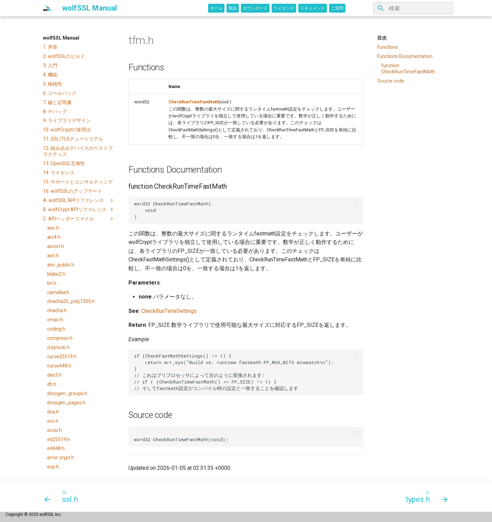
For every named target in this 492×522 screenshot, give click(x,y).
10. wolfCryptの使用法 (67, 129)
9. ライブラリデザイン (67, 120)
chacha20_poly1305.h (71, 301)
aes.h (53, 228)
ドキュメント (312, 8)
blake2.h (56, 274)
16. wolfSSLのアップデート (72, 191)
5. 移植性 (52, 84)
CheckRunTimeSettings (169, 311)
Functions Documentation (405, 56)
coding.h (56, 329)
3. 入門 (50, 65)
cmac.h (55, 319)
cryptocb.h (58, 347)
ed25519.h (58, 439)
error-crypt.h (60, 457)
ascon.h (55, 246)
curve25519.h (62, 356)
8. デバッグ (55, 111)
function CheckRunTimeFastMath (408, 68)
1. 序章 (50, 47)
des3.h (54, 375)
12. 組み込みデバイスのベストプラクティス (78, 151)
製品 (233, 8)
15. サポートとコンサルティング (78, 182)
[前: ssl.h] (63, 496)
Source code (390, 81)
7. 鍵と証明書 (57, 102)
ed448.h (56, 448)
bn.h (51, 283)
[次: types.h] (424, 496)
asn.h (53, 255)
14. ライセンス (58, 172)
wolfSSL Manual (61, 38)
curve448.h (59, 365)
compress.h (59, 338)
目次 (382, 38)
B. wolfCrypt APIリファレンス (79, 209)
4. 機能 (50, 74)
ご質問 (337, 8)
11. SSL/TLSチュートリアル (73, 139)
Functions (387, 47)
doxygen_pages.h (66, 402)
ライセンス (284, 8)
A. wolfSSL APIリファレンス (79, 200)
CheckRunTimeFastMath (193, 101)
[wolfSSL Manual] (47, 8)
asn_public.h (60, 264)
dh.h (51, 384)
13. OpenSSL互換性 (64, 163)
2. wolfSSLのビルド (64, 56)
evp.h (53, 466)
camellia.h (58, 292)
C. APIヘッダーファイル (79, 219)
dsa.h (53, 412)
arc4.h (53, 237)
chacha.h (57, 310)
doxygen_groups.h (67, 393)
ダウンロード (255, 8)
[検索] (413, 8)
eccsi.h (54, 430)
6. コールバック (60, 93)
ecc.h (52, 421)
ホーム (216, 8)
